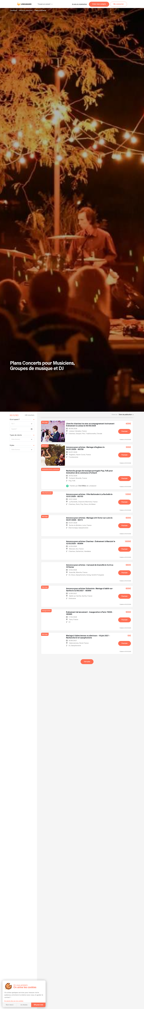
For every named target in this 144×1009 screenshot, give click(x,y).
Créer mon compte (99, 4)
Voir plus (87, 662)
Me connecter (119, 4)
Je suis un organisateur (79, 4)
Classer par (114, 414)
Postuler (125, 431)
